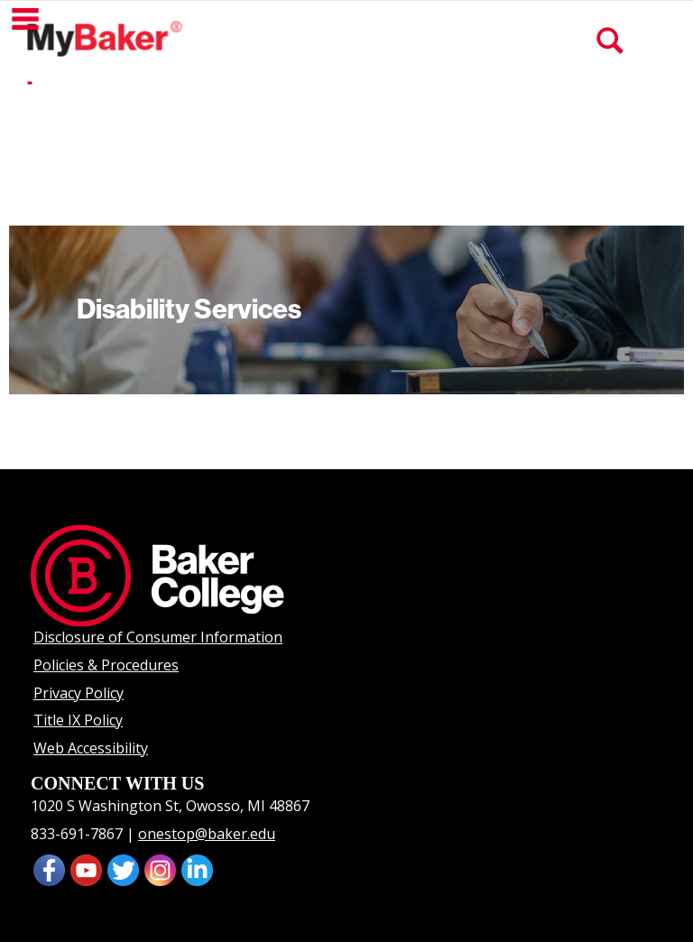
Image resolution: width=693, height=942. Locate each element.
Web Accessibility (90, 748)
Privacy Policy (78, 693)
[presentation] (86, 868)
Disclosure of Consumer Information (157, 637)
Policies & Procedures (106, 665)
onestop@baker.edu (206, 834)
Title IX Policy (78, 720)
